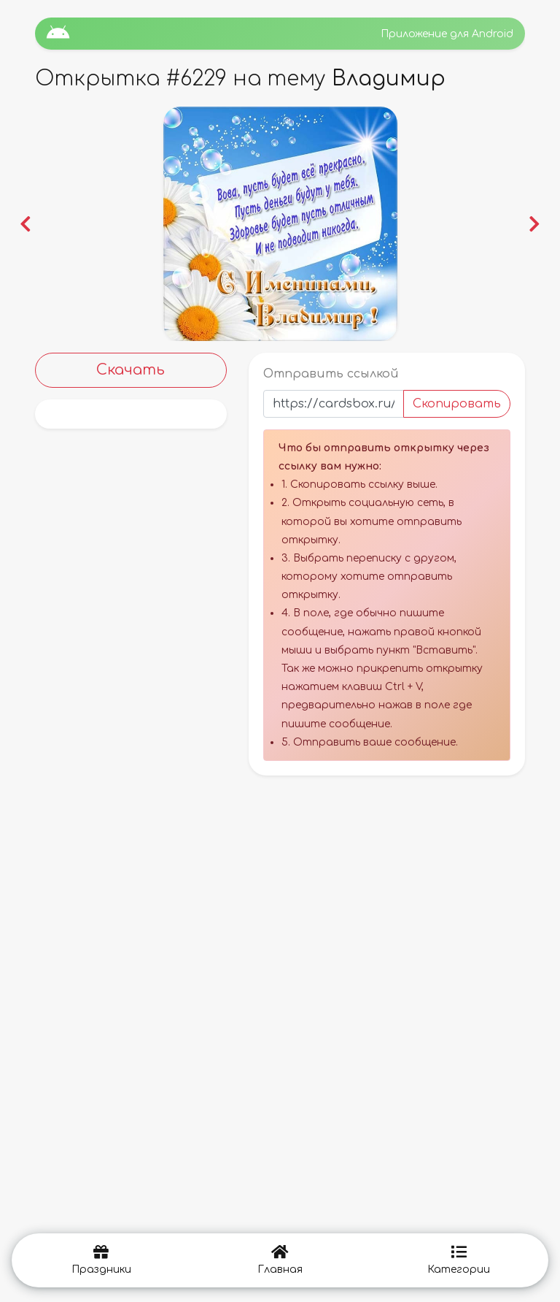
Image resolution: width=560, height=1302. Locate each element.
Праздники (101, 1260)
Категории (458, 1260)
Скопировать (457, 403)
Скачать (130, 369)
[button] (25, 224)
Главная (280, 1260)
